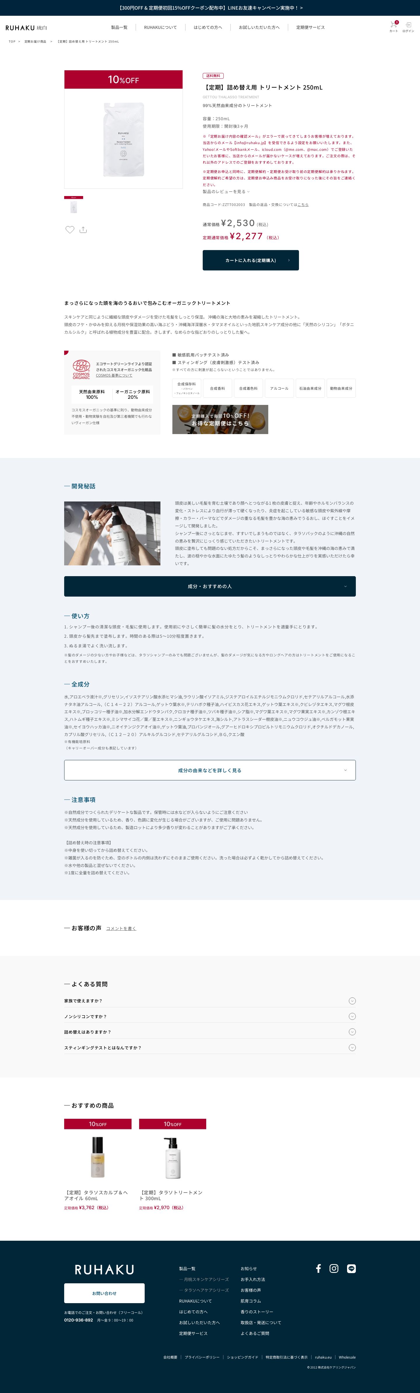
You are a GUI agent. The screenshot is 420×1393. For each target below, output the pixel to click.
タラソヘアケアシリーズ (206, 1290)
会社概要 (170, 1356)
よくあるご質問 (255, 1333)
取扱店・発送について (261, 1322)
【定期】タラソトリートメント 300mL (171, 1195)
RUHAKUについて (160, 27)
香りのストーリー (257, 1312)
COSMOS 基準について (114, 375)
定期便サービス (310, 27)
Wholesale (347, 1356)
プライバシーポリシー (202, 1356)
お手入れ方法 (253, 1279)
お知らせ (249, 1268)
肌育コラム (251, 1301)
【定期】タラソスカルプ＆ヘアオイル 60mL (96, 1195)
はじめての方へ (208, 27)
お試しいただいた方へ (259, 27)
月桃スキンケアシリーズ (206, 1279)
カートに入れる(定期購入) (250, 260)
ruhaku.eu (323, 1356)
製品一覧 (119, 27)
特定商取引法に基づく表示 (287, 1356)
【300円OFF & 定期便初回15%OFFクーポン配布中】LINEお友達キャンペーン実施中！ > (210, 7)
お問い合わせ (104, 1293)
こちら (303, 204)
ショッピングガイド (242, 1356)
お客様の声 (251, 1290)
